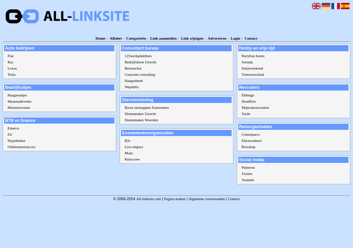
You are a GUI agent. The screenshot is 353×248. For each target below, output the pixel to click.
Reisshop (248, 147)
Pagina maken (174, 199)
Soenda (247, 62)
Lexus (12, 68)
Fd (10, 134)
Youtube (248, 180)
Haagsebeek (133, 81)
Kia (10, 62)
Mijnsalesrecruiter (255, 107)
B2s (127, 140)
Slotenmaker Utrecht (140, 114)
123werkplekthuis (138, 56)
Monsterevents (19, 107)
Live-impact (133, 147)
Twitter (247, 174)
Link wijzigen (192, 38)
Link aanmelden (163, 38)
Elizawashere (252, 140)
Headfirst (249, 101)
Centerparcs (251, 134)
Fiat (10, 56)
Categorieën (136, 38)
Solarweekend (252, 68)
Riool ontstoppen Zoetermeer (146, 107)
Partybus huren (253, 56)
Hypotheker (17, 140)
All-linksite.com (148, 199)
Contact (250, 38)
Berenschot (132, 68)
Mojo (128, 153)
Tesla (12, 74)
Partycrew (132, 159)
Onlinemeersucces (22, 147)
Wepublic (131, 87)
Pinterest (248, 167)
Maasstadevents (20, 101)
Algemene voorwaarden (207, 199)
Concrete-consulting (139, 74)
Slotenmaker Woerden (141, 120)
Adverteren (217, 38)
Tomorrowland (253, 74)
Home (100, 38)
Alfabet (116, 38)
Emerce (13, 128)
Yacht (246, 114)
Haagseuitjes (17, 95)
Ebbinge (248, 95)
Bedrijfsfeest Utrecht (140, 62)
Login (235, 38)
